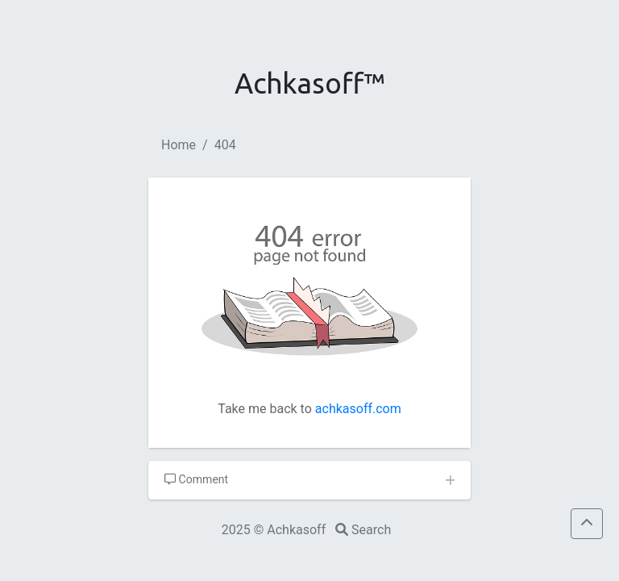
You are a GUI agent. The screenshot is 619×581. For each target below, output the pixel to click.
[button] (587, 523)
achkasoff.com (358, 408)
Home (178, 145)
